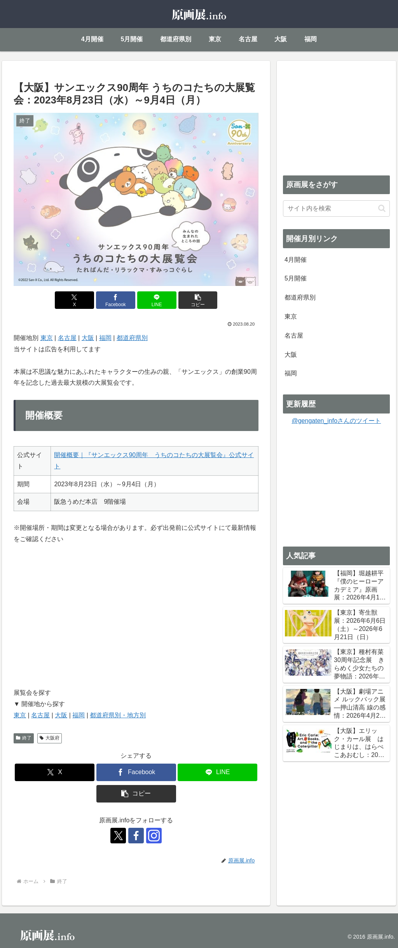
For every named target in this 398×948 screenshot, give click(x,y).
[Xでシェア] (74, 300)
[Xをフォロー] (118, 835)
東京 (46, 338)
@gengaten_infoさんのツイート (336, 420)
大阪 (88, 338)
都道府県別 (132, 338)
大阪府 (49, 738)
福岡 (105, 338)
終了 (23, 738)
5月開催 (296, 278)
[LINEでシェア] (156, 300)
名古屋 (67, 338)
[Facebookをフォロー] (136, 835)
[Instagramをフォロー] (154, 835)
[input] (336, 208)
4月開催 (296, 259)
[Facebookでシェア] (115, 300)
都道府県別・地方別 (118, 715)
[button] (198, 300)
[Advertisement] (336, 115)
